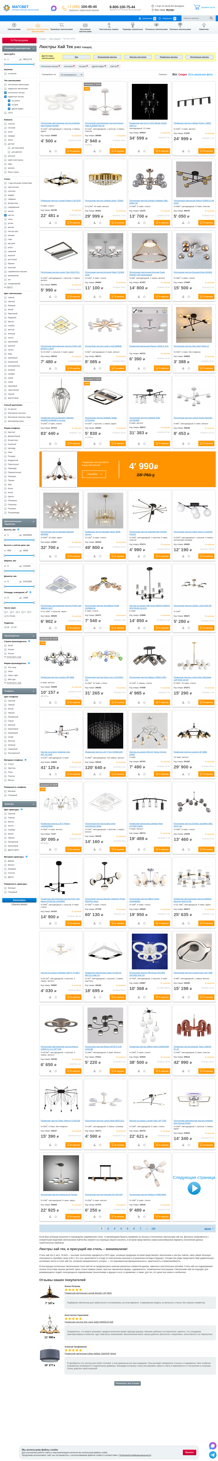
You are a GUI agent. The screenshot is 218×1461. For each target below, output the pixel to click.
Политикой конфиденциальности (135, 1455)
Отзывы (78, 18)
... (147, 1228)
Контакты (67, 18)
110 (153, 1228)
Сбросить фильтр (19, 904)
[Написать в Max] (54, 8)
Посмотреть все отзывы (127, 1383)
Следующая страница (194, 1177)
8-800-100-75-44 (122, 7)
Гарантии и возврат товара (48, 18)
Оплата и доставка (24, 18)
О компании (7, 18)
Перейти (93, 474)
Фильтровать (19, 900)
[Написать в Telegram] (213, 1455)
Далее (207, 1229)
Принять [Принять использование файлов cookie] (189, 1452)
